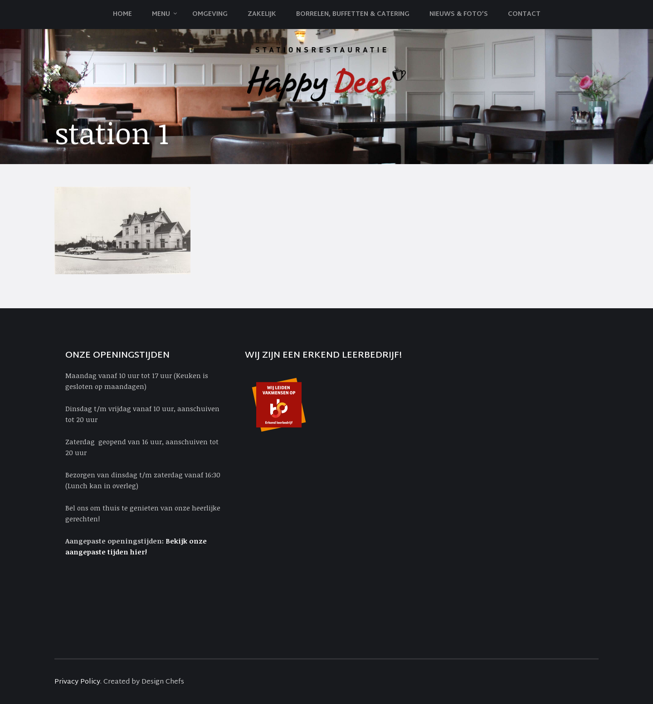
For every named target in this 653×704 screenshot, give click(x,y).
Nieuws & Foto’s (458, 14)
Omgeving (210, 14)
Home (122, 14)
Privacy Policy (77, 682)
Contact (524, 14)
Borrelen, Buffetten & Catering (352, 14)
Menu (161, 14)
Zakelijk (262, 14)
